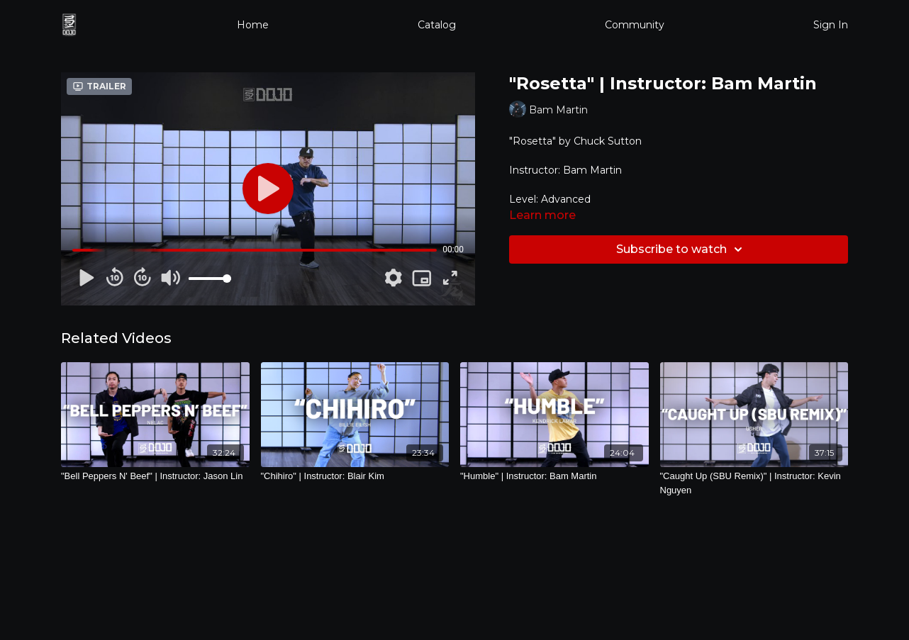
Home (253, 24)
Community (634, 24)
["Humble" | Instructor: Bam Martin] (554, 476)
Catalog (437, 24)
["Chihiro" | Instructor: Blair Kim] (355, 476)
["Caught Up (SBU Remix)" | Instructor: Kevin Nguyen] (754, 483)
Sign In (830, 24)
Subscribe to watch (681, 249)
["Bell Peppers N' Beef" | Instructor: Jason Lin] (155, 476)
